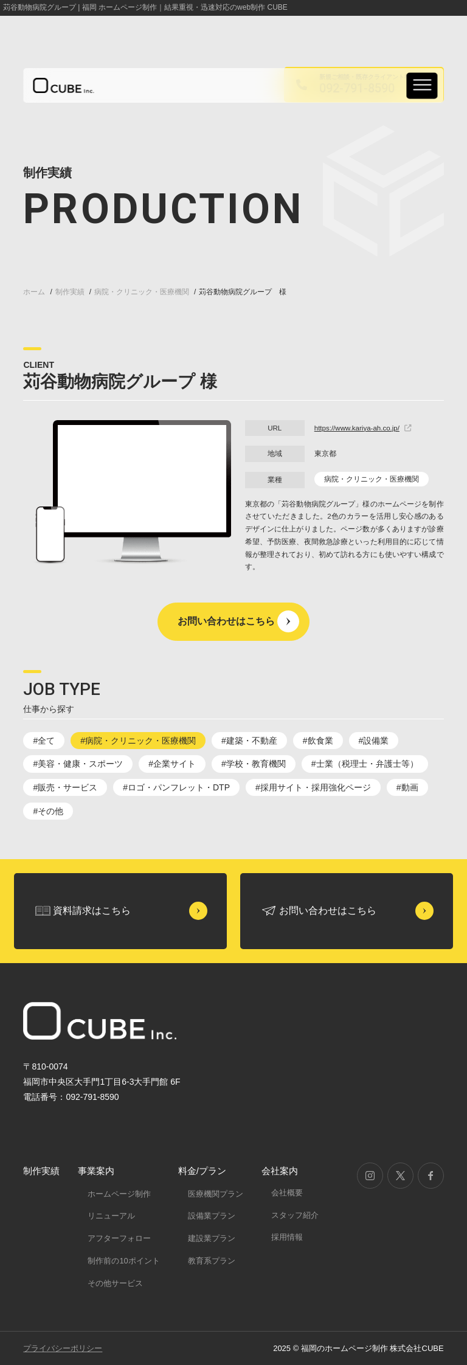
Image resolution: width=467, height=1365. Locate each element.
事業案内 (96, 1171)
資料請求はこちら (92, 910)
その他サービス (115, 1283)
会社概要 (287, 1192)
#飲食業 (318, 740)
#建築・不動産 (249, 740)
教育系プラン (211, 1260)
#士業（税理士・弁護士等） (364, 764)
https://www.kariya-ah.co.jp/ (363, 428)
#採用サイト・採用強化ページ (313, 787)
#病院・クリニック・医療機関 (138, 740)
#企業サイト (172, 764)
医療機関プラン (215, 1193)
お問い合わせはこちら (226, 621)
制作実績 (41, 1171)
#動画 (407, 787)
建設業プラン (211, 1238)
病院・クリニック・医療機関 (371, 479)
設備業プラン (211, 1215)
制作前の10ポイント (123, 1260)
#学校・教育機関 (253, 764)
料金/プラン (202, 1171)
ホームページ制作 (119, 1193)
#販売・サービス (65, 787)
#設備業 (374, 740)
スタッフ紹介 (295, 1215)
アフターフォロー (119, 1238)
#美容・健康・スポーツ (78, 764)
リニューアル (111, 1215)
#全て (44, 740)
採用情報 (287, 1237)
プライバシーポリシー (62, 1348)
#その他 (48, 811)
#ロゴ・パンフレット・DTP (176, 787)
